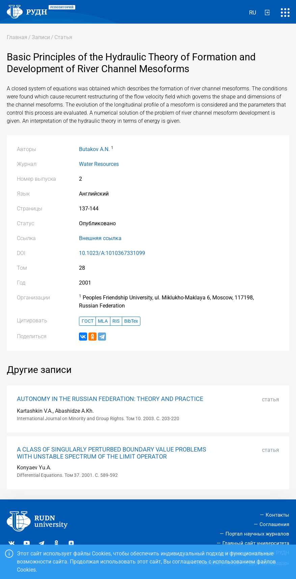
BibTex (131, 321)
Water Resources (99, 164)
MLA (103, 321)
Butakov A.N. (94, 149)
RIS (115, 321)
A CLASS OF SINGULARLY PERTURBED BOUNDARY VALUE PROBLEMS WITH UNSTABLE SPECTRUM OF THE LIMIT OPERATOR (111, 453)
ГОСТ (87, 321)
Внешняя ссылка (100, 238)
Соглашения (274, 524)
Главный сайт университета (255, 543)
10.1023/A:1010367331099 (112, 253)
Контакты (277, 515)
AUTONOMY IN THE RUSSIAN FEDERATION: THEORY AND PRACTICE (110, 399)
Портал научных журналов (257, 534)
